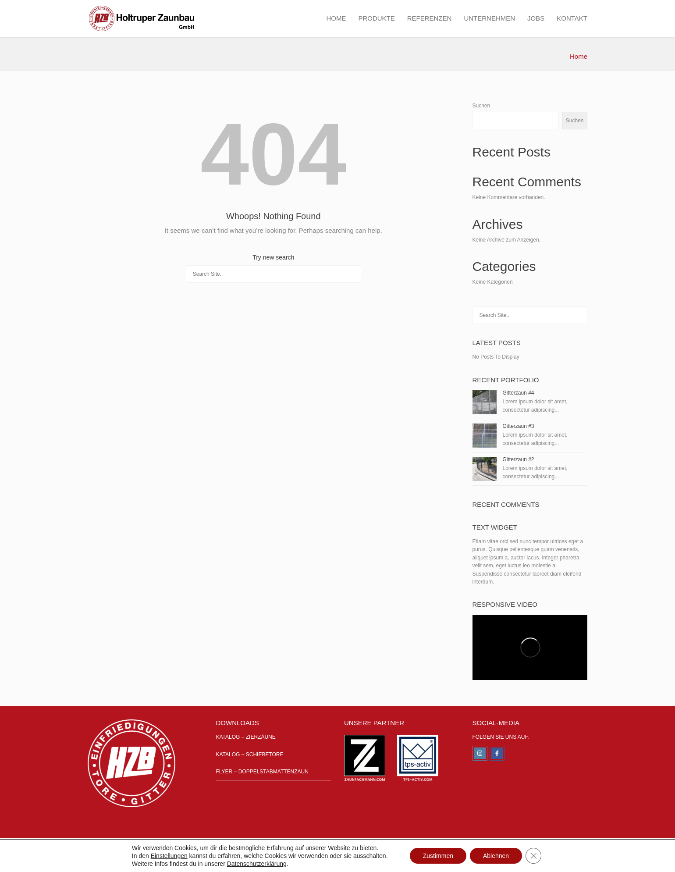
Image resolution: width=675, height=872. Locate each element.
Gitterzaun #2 (518, 459)
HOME (336, 18)
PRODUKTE (376, 18)
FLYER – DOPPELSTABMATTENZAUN (262, 772)
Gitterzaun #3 (518, 426)
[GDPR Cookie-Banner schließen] (533, 856)
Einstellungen (169, 855)
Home (578, 56)
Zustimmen (438, 855)
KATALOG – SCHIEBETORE (250, 754)
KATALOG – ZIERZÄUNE (246, 737)
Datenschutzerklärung (257, 863)
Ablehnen (496, 855)
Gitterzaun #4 (518, 393)
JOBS (535, 18)
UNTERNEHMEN (489, 18)
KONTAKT (572, 18)
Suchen (481, 106)
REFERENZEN (429, 18)
